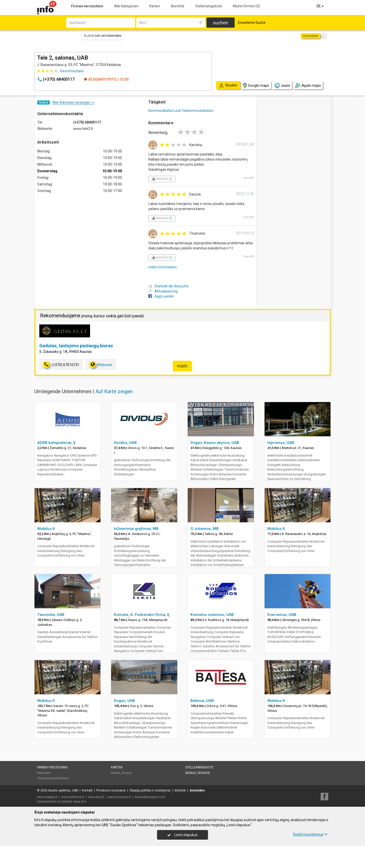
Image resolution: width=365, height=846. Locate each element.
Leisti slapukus (182, 835)
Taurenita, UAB (50, 614)
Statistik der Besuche (168, 286)
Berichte (177, 6)
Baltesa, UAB (202, 700)
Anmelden (197, 790)
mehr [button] (182, 366)
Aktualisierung (163, 291)
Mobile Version (197, 773)
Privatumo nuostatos (111, 790)
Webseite (100, 364)
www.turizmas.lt (119, 797)
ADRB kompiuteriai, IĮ (56, 442)
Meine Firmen (246, 6)
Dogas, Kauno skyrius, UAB (214, 442)
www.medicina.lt (72, 797)
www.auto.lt (96, 797)
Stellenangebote (208, 6)
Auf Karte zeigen (114, 391)
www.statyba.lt (47, 797)
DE (320, 6)
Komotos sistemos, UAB (212, 614)
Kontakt (87, 790)
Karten (154, 6)
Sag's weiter (161, 296)
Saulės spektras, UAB (63, 790)
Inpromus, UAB (280, 442)
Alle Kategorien (126, 6)
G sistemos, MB (204, 528)
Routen (127, 773)
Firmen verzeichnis (87, 6)
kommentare (72, 71)
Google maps (256, 85)
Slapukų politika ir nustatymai (150, 790)
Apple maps (308, 85)
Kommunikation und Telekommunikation (180, 111)
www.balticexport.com (149, 797)
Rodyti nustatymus (310, 834)
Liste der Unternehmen (102, 36)
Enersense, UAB (281, 614)
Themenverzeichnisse (53, 778)
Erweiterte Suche (252, 23)
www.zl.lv (79, 801)
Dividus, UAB (125, 442)
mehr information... (163, 267)
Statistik (180, 790)
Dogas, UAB (124, 700)
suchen (220, 22)
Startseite (44, 773)
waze (282, 85)
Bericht (249, 178)
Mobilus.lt (46, 528)
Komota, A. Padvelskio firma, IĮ (141, 614)
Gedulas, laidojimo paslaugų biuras (76, 345)
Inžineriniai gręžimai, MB (136, 528)
